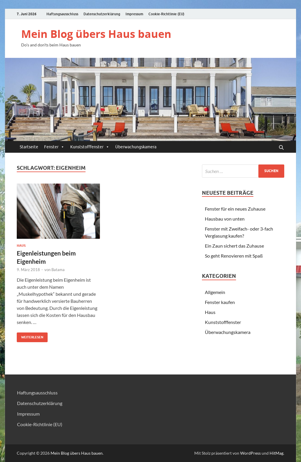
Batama (58, 269)
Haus (21, 245)
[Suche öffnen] (281, 147)
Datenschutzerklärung (101, 14)
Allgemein (215, 292)
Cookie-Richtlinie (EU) (166, 14)
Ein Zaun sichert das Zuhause (234, 245)
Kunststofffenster (89, 147)
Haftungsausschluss (62, 14)
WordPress (250, 453)
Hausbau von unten (225, 218)
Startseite (29, 147)
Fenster (54, 147)
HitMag (276, 453)
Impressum (134, 14)
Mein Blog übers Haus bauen (96, 34)
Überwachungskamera (135, 147)
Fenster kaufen (220, 302)
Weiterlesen (30, 335)
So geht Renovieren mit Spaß (234, 255)
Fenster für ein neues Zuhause (235, 208)
